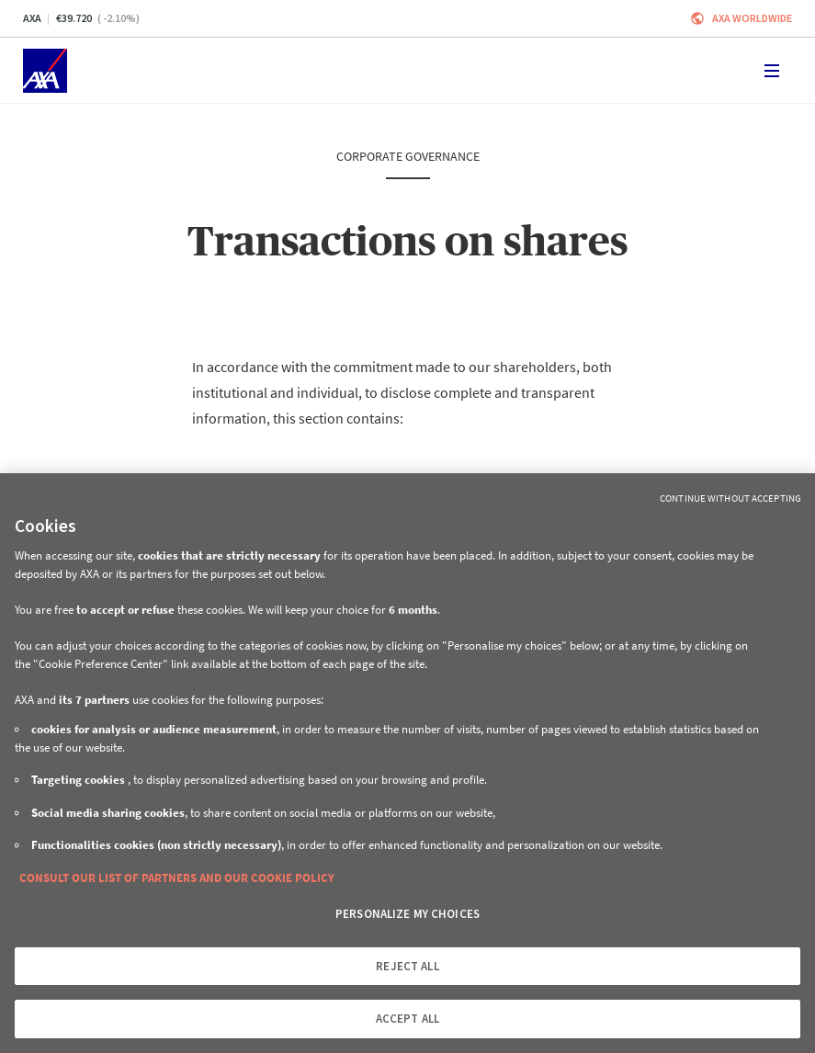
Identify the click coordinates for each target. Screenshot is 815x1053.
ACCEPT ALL (407, 1018)
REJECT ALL (407, 966)
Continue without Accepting (730, 498)
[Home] (45, 71)
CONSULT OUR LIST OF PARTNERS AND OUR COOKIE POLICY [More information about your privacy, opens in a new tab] (176, 878)
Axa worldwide (752, 18)
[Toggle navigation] (772, 71)
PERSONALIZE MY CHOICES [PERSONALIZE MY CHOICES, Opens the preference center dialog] (407, 914)
